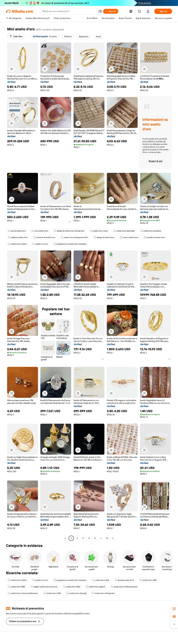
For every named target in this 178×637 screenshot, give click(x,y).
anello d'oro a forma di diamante (23, 593)
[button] (100, 11)
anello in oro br (40, 244)
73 (107, 538)
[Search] (110, 11)
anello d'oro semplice (150, 231)
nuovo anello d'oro (129, 237)
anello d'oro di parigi (76, 593)
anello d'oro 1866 (100, 580)
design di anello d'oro (104, 237)
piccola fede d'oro (17, 231)
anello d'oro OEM (52, 593)
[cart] (140, 12)
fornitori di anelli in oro (44, 237)
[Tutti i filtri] (16, 36)
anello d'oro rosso (99, 231)
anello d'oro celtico (17, 244)
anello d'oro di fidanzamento (124, 587)
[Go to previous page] (65, 538)
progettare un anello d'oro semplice (70, 244)
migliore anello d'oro (18, 237)
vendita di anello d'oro (154, 237)
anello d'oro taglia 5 (95, 587)
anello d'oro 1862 (71, 587)
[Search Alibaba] (69, 11)
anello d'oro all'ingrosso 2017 (74, 237)
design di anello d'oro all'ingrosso (69, 231)
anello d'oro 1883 (148, 580)
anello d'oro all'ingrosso (103, 593)
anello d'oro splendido (124, 231)
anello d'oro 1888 (16, 587)
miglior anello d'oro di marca (44, 587)
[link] (174, 609)
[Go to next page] (112, 538)
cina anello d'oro (39, 231)
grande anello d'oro (124, 580)
